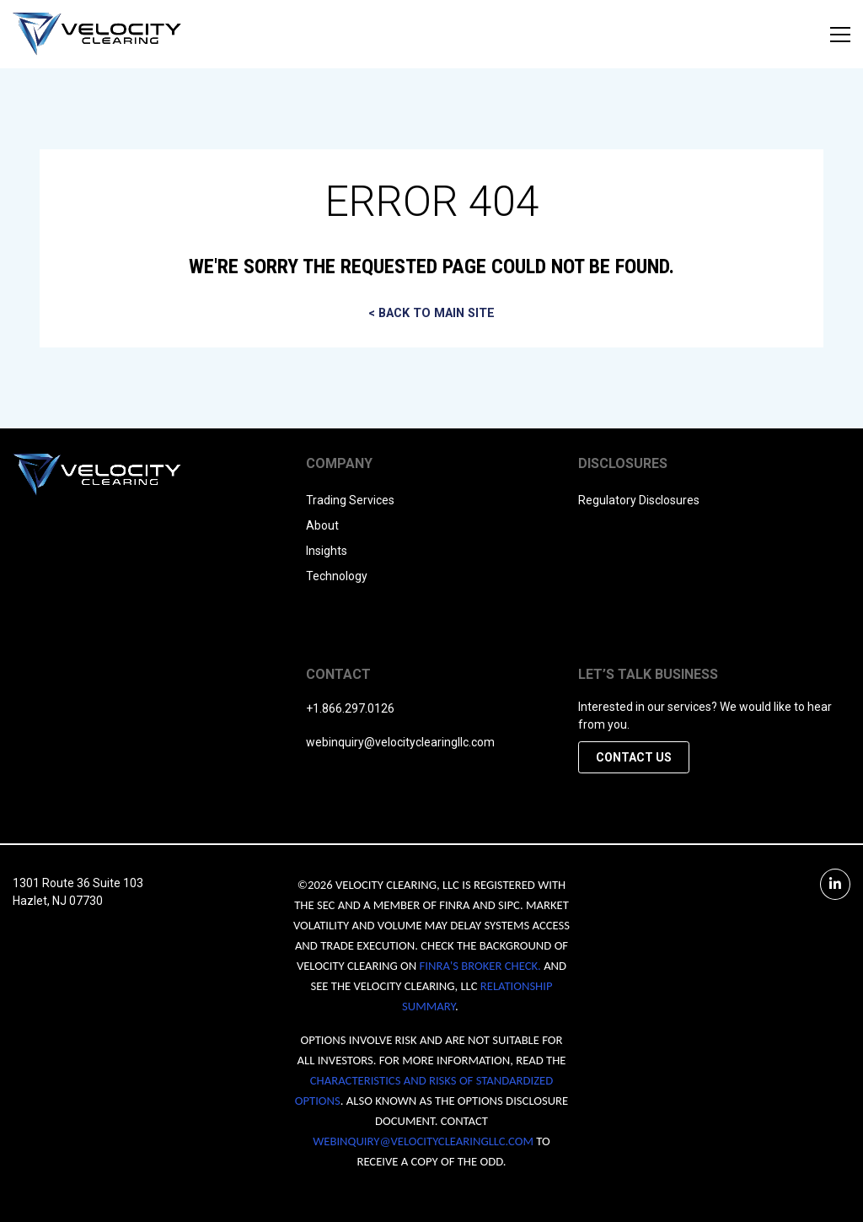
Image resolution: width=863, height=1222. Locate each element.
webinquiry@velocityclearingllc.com (400, 742)
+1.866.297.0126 (350, 708)
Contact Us (634, 757)
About (322, 525)
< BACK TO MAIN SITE (431, 313)
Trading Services (350, 500)
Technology (336, 576)
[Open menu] (840, 34)
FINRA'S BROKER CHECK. (480, 965)
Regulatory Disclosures (639, 500)
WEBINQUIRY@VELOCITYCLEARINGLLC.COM (423, 1141)
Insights (326, 550)
